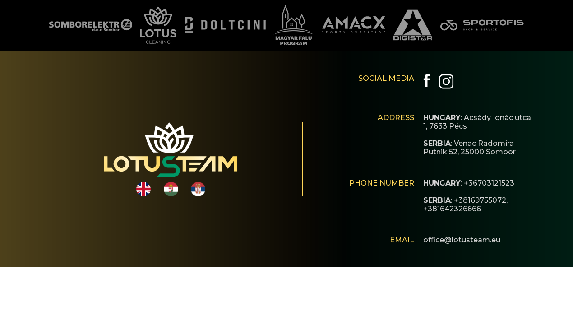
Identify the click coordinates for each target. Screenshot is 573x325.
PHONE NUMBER (381, 183)
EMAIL (402, 240)
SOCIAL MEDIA (386, 78)
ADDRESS (396, 117)
